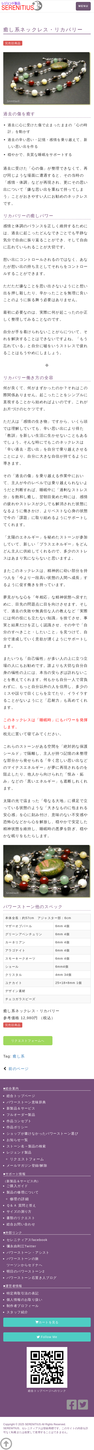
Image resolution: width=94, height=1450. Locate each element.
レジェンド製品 (19, 1152)
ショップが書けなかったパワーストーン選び (42, 1133)
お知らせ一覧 (17, 1140)
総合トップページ (21, 1096)
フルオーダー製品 (21, 1114)
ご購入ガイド (17, 1186)
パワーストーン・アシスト (28, 1252)
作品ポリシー (17, 1127)
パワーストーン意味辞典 (26, 1102)
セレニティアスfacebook (27, 1240)
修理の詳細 (19, 1199)
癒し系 (19, 1056)
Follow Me (47, 1337)
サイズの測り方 (19, 1211)
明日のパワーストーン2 (26, 1271)
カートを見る (47, 1322)
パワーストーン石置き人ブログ (32, 1278)
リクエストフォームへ (28, 1040)
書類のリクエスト (21, 1218)
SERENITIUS (33, 1424)
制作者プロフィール (23, 1306)
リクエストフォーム (27, 1159)
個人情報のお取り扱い (24, 1299)
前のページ (18, 1069)
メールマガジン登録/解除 (27, 1165)
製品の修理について (23, 1192)
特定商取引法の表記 (23, 1293)
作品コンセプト (19, 1121)
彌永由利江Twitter (21, 1246)
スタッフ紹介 (17, 1312)
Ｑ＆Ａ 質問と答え (21, 1205)
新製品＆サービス (21, 1108)
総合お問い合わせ (21, 1224)
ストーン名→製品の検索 (26, 1146)
